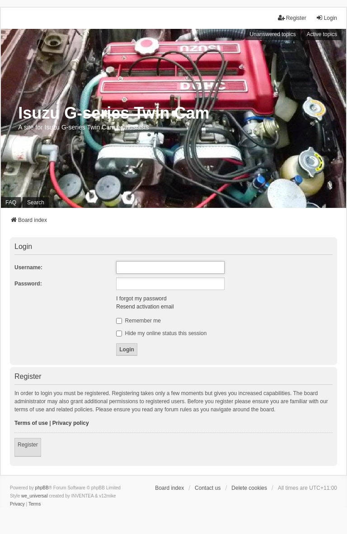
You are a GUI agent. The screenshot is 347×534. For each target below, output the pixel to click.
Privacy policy (70, 423)
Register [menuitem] (292, 17)
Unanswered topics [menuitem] (273, 34)
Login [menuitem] (326, 17)
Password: (28, 284)
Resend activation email (145, 307)
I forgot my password (141, 298)
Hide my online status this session (161, 333)
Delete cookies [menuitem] (249, 488)
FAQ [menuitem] (10, 202)
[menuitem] (17, 504)
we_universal (34, 495)
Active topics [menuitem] (322, 34)
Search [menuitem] (35, 202)
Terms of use (31, 423)
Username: (28, 267)
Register (28, 445)
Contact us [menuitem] (207, 488)
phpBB (42, 487)
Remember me (138, 321)
